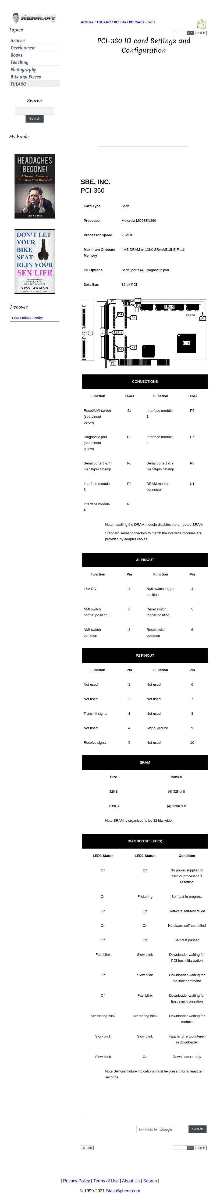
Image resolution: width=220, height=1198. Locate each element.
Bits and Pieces (25, 77)
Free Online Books (27, 318)
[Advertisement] (143, 108)
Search (150, 1181)
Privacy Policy (76, 1181)
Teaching (19, 62)
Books (16, 55)
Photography (23, 70)
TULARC (18, 84)
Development (23, 48)
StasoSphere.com (123, 1191)
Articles (18, 41)
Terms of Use (106, 1181)
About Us (131, 1181)
